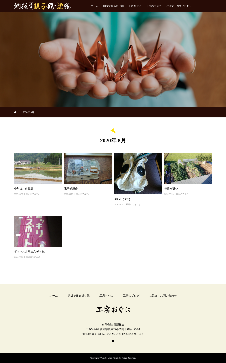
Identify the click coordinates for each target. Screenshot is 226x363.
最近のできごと (33, 194)
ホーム (94, 6)
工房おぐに (134, 6)
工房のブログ (153, 6)
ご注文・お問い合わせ (179, 6)
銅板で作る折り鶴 (113, 6)
